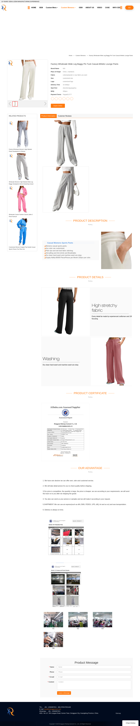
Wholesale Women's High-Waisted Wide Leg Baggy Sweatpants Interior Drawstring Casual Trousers (21, 184)
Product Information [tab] (48, 116)
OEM (41, 7)
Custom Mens (51, 7)
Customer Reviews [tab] (64, 116)
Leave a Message (64, 693)
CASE (107, 7)
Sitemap (118, 713)
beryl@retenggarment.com (52, 709)
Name (51, 667)
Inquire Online (57, 106)
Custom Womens (67, 7)
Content (51, 682)
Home (70, 55)
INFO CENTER (118, 7)
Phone (52, 672)
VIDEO (99, 7)
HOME (33, 7)
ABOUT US (90, 7)
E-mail (51, 677)
